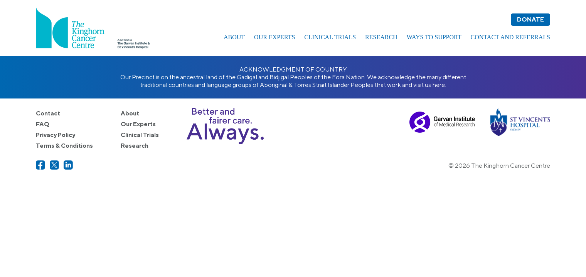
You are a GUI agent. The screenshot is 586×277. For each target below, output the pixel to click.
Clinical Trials (330, 37)
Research (381, 37)
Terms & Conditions (64, 145)
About (234, 37)
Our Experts (274, 37)
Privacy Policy (55, 134)
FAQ (42, 124)
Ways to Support (434, 37)
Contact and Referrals (510, 37)
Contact (48, 113)
